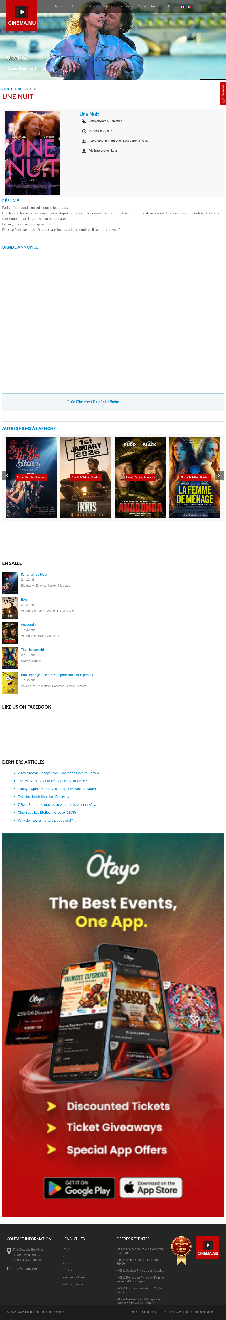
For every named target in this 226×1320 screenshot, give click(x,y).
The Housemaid (32, 650)
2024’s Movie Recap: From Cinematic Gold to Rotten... (59, 773)
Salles (90, 6)
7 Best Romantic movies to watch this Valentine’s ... (57, 804)
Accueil (59, 6)
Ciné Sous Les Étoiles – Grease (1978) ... (48, 812)
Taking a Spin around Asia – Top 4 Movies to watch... (58, 788)
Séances (223, 90)
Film (18, 88)
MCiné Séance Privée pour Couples (140, 1270)
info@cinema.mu (25, 1268)
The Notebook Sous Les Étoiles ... (43, 796)
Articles (107, 6)
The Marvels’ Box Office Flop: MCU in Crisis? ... (54, 780)
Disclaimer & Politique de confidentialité (187, 1311)
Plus (168, 6)
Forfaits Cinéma (72, 1284)
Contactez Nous (148, 6)
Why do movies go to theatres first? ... (47, 820)
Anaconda (28, 624)
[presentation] (6, 475)
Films (75, 6)
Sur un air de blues (34, 574)
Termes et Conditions (142, 1311)
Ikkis (24, 599)
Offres (125, 6)
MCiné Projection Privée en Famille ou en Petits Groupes (140, 1279)
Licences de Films (73, 1277)
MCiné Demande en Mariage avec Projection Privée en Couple (139, 1301)
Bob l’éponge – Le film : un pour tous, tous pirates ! (58, 675)
